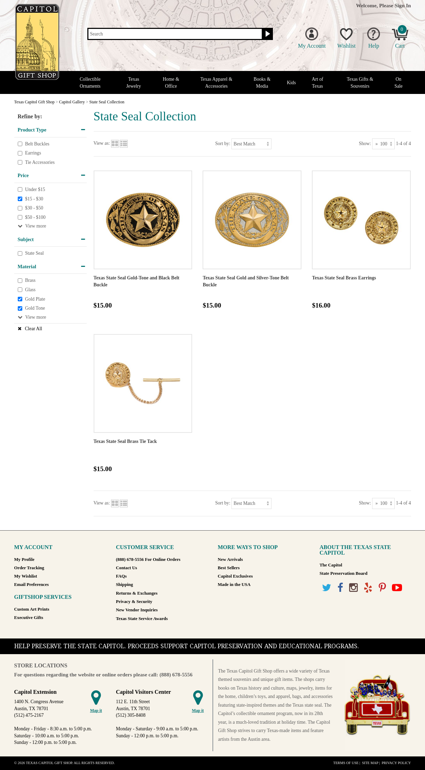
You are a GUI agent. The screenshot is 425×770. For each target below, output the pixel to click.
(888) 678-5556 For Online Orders (148, 559)
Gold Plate (35, 299)
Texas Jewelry (133, 82)
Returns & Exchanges (136, 593)
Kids (291, 82)
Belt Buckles (37, 143)
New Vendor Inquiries (137, 610)
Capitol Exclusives (235, 576)
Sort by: (222, 143)
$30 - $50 (34, 208)
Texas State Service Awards (142, 618)
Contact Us (126, 567)
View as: (102, 143)
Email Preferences (31, 584)
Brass (30, 280)
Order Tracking (29, 567)
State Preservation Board (344, 573)
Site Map (370, 763)
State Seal (34, 253)
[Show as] (383, 143)
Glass (30, 289)
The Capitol (331, 565)
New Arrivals (230, 559)
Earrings (33, 153)
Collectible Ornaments (90, 82)
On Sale (398, 82)
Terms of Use (346, 763)
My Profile (24, 559)
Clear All (33, 328)
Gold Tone (35, 308)
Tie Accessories (40, 162)
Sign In (403, 5)
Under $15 (35, 189)
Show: (365, 143)
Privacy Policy (396, 763)
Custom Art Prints (31, 609)
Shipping (124, 584)
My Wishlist (25, 576)
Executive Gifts (29, 617)
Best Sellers (229, 567)
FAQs (121, 576)
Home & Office (171, 82)
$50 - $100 (35, 217)
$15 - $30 (34, 198)
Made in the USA (234, 584)
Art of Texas (317, 82)
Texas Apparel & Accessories (216, 82)
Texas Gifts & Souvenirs (360, 82)
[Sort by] (251, 143)
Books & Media (262, 82)
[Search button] (267, 34)
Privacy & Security (134, 601)
